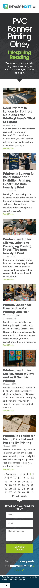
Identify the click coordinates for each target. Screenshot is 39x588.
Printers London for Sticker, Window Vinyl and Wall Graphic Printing (18, 375)
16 (10, 481)
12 (23, 477)
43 (13, 496)
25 (19, 485)
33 (23, 488)
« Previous (10, 474)
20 (27, 481)
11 (19, 477)
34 (27, 488)
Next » (23, 496)
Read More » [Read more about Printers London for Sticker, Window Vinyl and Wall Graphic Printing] (8, 410)
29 (6, 488)
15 (6, 481)
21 (32, 481)
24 (14, 485)
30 (10, 488)
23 (10, 485)
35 (32, 488)
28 (32, 485)
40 (23, 492)
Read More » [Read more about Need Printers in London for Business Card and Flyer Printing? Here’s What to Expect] (8, 148)
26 (23, 485)
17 (14, 481)
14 (32, 477)
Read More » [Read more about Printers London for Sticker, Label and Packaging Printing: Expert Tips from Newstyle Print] (8, 280)
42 (32, 492)
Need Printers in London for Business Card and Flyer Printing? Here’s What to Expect (19, 115)
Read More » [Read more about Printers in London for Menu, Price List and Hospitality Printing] (8, 469)
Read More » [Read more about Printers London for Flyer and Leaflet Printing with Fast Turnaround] (8, 345)
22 (6, 485)
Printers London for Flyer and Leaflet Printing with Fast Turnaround (17, 310)
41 (27, 492)
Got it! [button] (5, 585)
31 (14, 488)
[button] (34, 6)
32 (19, 488)
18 (19, 481)
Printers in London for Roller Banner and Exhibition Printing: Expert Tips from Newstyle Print (19, 180)
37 (10, 492)
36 (6, 492)
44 (17, 496)
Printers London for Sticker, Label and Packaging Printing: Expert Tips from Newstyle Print (17, 246)
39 (19, 492)
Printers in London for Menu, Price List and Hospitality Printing (19, 439)
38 (14, 492)
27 (27, 485)
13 (28, 477)
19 (23, 481)
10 (14, 477)
